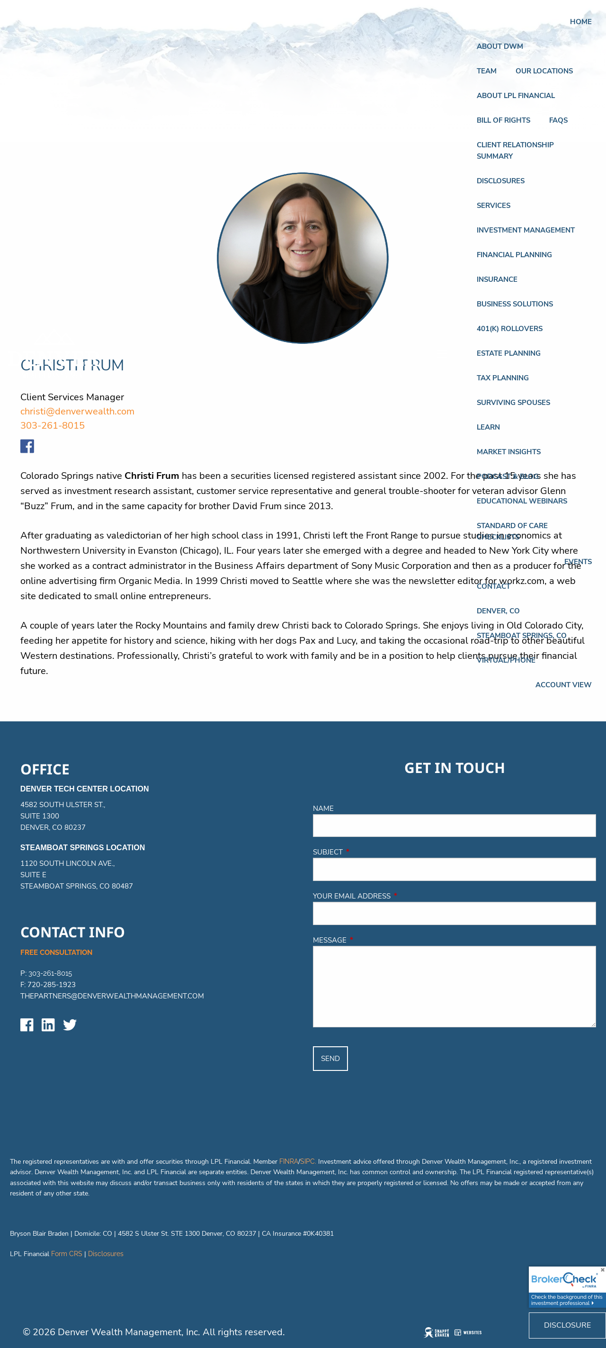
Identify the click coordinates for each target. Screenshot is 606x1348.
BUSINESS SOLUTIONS (515, 304)
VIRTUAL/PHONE (506, 660)
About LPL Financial (516, 95)
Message (372, 940)
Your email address (394, 896)
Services (493, 205)
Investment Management (526, 230)
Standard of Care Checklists (512, 531)
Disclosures (501, 181)
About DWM (500, 46)
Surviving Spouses (513, 402)
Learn (488, 427)
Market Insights (509, 452)
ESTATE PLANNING (509, 353)
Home (581, 22)
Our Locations (544, 71)
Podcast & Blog (508, 476)
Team (487, 71)
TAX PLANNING (503, 378)
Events (578, 561)
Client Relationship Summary (515, 150)
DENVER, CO (498, 611)
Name (323, 808)
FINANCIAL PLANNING (514, 255)
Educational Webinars (522, 501)
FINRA (288, 1161)
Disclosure (567, 1325)
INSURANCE (497, 279)
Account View (563, 685)
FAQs (558, 120)
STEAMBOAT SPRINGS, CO (522, 635)
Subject (370, 852)
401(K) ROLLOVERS (510, 328)
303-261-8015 (50, 973)
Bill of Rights (503, 120)
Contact (493, 586)
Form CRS (66, 1254)
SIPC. (308, 1161)
